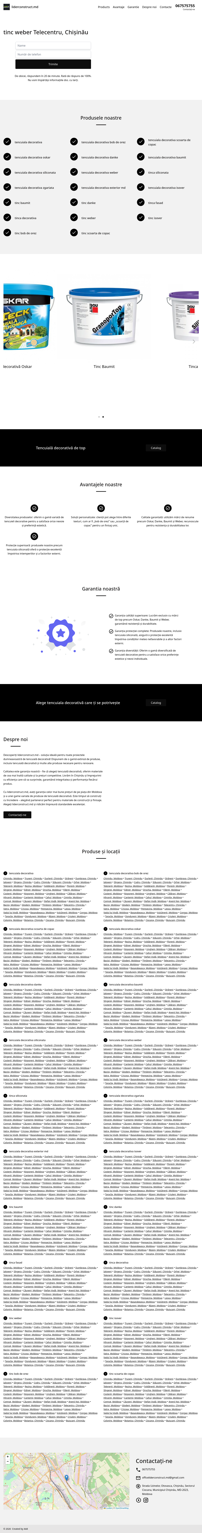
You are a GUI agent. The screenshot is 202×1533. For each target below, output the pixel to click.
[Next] (193, 341)
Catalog (156, 448)
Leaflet (108, 1508)
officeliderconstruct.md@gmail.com (163, 1477)
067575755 (148, 1469)
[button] (66, 1478)
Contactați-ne (17, 815)
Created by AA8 (20, 1528)
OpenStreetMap (122, 1508)
